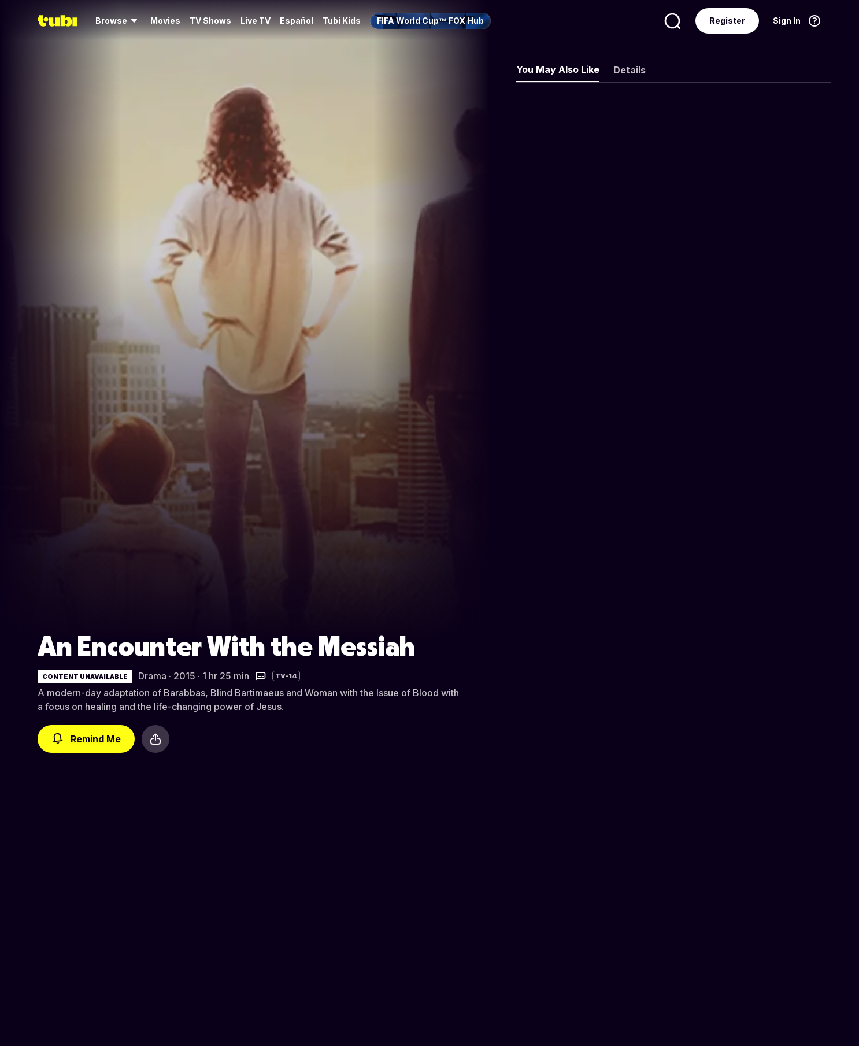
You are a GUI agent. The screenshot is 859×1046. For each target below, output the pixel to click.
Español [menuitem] (296, 20)
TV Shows (210, 20)
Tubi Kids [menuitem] (342, 20)
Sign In (787, 20)
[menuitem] (118, 21)
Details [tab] (629, 70)
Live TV (255, 20)
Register (727, 20)
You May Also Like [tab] (557, 69)
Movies (165, 20)
